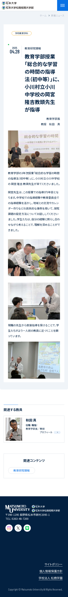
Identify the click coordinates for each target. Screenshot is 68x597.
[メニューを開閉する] (62, 5)
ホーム (43, 15)
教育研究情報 (21, 470)
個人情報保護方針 (51, 571)
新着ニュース (57, 15)
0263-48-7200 (20, 518)
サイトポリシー (53, 564)
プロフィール (46, 432)
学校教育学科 (21, 33)
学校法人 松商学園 (51, 578)
